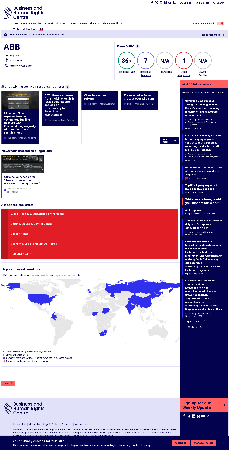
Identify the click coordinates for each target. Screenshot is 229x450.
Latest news (20, 23)
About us (94, 23)
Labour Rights (19, 233)
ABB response (193, 210)
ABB (41, 28)
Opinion (73, 23)
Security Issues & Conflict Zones (31, 223)
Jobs (24, 424)
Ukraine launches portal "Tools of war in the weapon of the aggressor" (22, 180)
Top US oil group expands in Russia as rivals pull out (201, 187)
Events (16, 424)
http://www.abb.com (21, 65)
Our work (48, 23)
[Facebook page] (152, 2)
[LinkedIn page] (161, 2)
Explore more (196, 321)
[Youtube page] (170, 2)
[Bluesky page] (165, 2)
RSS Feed (195, 327)
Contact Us (66, 424)
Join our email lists (112, 23)
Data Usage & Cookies (48, 424)
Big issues (61, 23)
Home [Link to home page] (16, 28)
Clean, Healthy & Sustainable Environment (37, 213)
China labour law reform (95, 96)
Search (218, 2)
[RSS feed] (174, 2)
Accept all (181, 442)
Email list (202, 2)
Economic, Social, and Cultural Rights (34, 243)
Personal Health (21, 253)
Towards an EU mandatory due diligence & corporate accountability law (203, 224)
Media (32, 424)
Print (8, 383)
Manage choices (203, 442)
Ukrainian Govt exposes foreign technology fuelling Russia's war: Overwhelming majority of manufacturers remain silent (20, 122)
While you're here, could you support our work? (203, 201)
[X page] (156, 2)
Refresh (218, 92)
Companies (35, 23)
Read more (169, 140)
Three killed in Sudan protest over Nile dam (139, 96)
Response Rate (126, 71)
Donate (83, 23)
